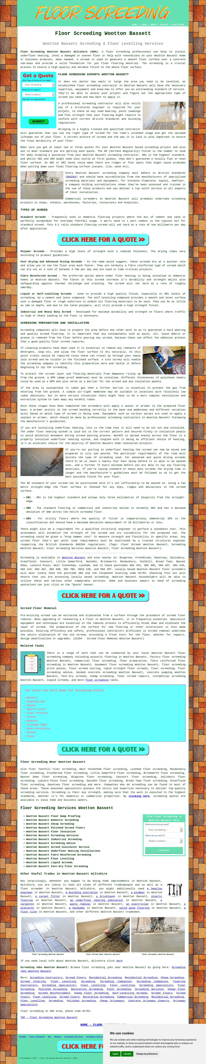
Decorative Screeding (87, 989)
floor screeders (174, 569)
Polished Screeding (52, 989)
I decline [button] (127, 1054)
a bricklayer (105, 896)
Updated (57, 1037)
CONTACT (164, 25)
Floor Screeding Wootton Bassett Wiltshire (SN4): (59, 51)
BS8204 (71, 176)
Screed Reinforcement (54, 993)
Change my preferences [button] (147, 1054)
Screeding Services (149, 989)
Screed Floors (76, 977)
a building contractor (82, 892)
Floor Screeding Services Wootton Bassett (66, 808)
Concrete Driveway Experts (148, 1000)
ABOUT (153, 25)
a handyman (77, 908)
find (32, 769)
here (119, 960)
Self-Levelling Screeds (129, 993)
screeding (101, 577)
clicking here (139, 796)
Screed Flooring (33, 981)
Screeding (88, 981)
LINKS (144, 25)
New (49, 1037)
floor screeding (97, 680)
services (99, 580)
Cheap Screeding (172, 977)
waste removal (80, 904)
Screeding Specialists (59, 985)
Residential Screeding (105, 977)
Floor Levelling (63, 981)
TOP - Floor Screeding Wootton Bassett (49, 1017)
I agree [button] (115, 1054)
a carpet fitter (47, 896)
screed (100, 133)
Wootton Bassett (73, 557)
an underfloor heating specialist (96, 900)
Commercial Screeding (132, 997)
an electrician (137, 904)
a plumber (138, 892)
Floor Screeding (119, 989)
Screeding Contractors (46, 977)
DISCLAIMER (178, 25)
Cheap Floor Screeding (91, 993)
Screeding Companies (115, 981)
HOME (134, 25)
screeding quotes (166, 796)
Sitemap (22, 1037)
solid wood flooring (134, 908)
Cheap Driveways (112, 1000)
